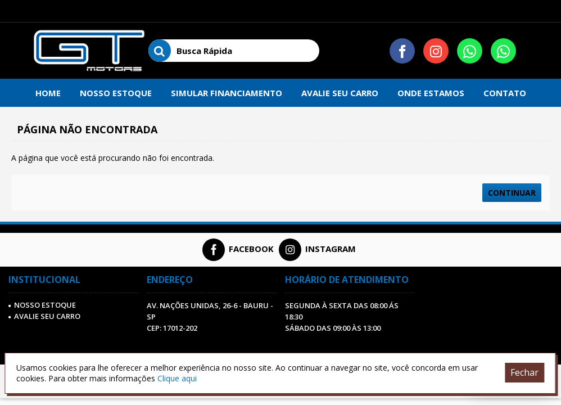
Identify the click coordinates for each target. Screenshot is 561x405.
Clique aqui (177, 378)
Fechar (524, 372)
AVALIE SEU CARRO (44, 316)
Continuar (512, 192)
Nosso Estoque (42, 305)
